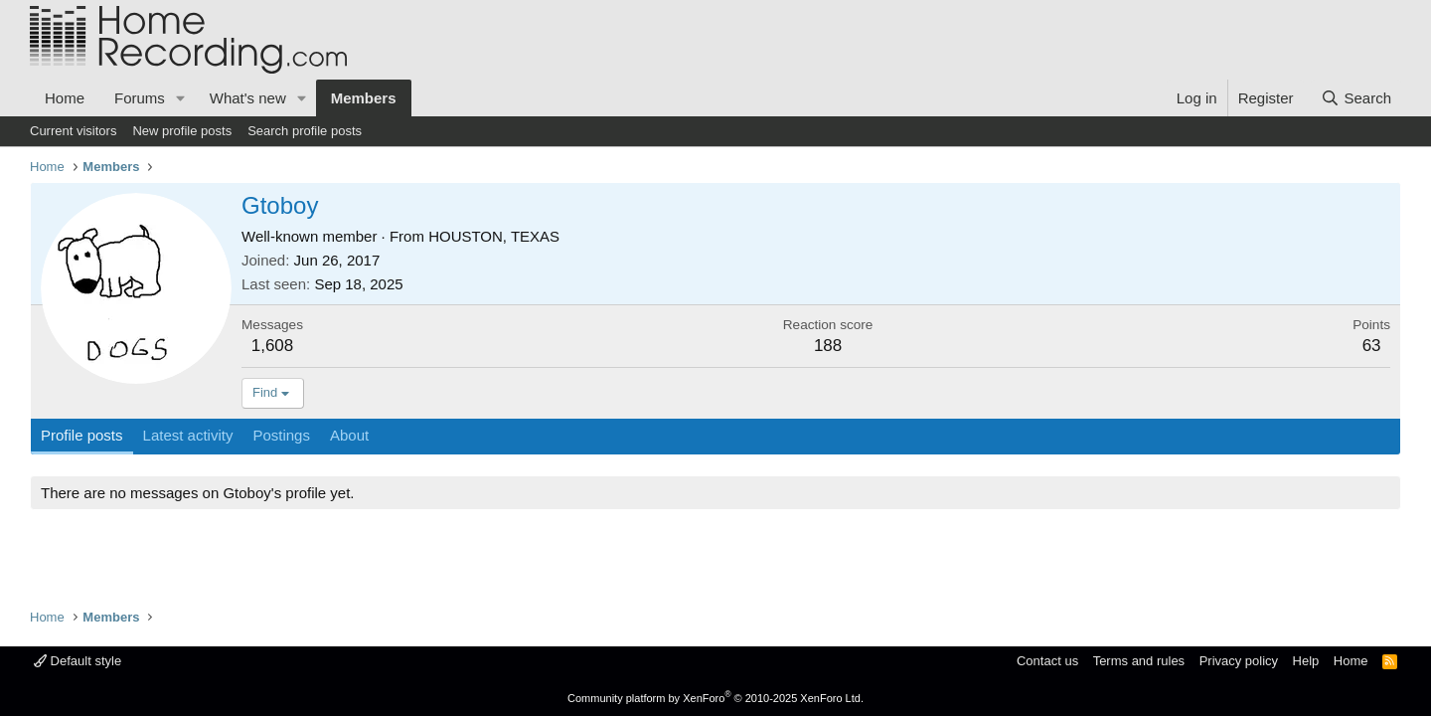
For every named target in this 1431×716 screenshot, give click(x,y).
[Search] (1356, 98)
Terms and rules (1139, 660)
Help (1306, 660)
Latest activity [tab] (188, 435)
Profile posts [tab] (82, 435)
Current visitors (73, 130)
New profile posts (182, 130)
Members (364, 98)
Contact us (1047, 660)
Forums (139, 98)
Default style (77, 660)
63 (1371, 345)
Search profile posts (304, 130)
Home (64, 98)
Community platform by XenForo (715, 698)
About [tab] (349, 435)
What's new (248, 98)
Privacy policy (1238, 660)
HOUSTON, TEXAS (493, 236)
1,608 (272, 345)
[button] (181, 98)
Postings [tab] (281, 435)
